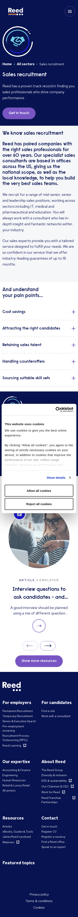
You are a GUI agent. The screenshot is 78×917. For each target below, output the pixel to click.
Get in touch (49, 826)
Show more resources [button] (39, 661)
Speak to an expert (53, 847)
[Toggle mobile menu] (70, 11)
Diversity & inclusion (54, 775)
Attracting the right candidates (31, 328)
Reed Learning (11, 745)
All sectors (26, 64)
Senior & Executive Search (19, 721)
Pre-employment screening (13, 728)
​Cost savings (13, 312)
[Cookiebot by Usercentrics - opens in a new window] (55, 409)
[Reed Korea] (15, 11)
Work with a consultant (55, 716)
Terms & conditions (39, 901)
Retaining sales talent (21, 345)
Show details (56, 477)
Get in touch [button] (19, 113)
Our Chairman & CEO (55, 786)
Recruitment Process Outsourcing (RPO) (15, 738)
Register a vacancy (53, 837)
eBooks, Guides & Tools (17, 831)
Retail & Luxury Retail (16, 785)
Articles (7, 826)
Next (47, 645)
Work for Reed (50, 792)
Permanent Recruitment (17, 711)
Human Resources (14, 780)
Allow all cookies (39, 490)
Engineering (10, 775)
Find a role (48, 711)
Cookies (39, 907)
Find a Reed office (53, 842)
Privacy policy (39, 894)
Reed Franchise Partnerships (51, 800)
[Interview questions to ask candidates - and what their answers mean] (39, 569)
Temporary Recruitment (17, 716)
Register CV (48, 831)
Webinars (8, 842)
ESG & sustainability (54, 780)
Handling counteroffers (23, 362)
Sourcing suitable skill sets (26, 378)
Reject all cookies (39, 504)
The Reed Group (52, 770)
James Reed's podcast (16, 837)
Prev (30, 645)
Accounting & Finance (16, 770)
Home (7, 64)
